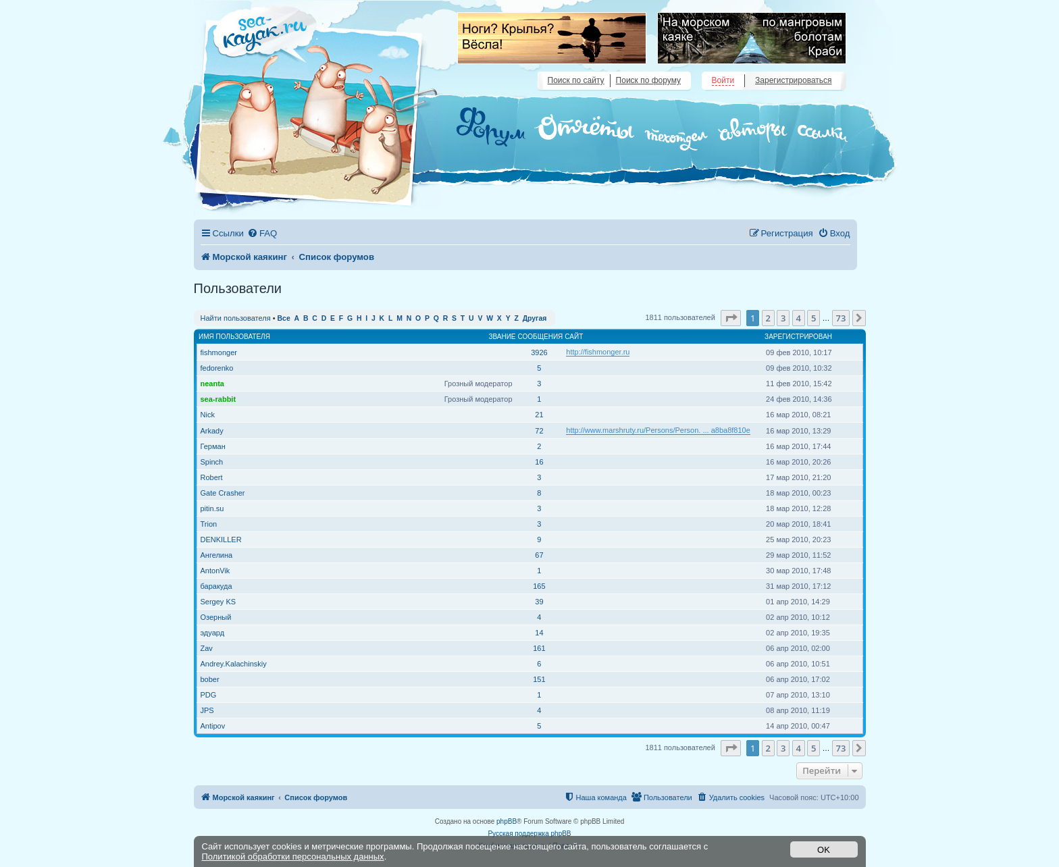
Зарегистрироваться (793, 80)
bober (210, 679)
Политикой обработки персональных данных (293, 856)
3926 (539, 352)
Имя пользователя (234, 336)
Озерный (216, 617)
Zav (207, 648)
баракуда (216, 586)
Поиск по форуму (648, 80)
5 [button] (813, 318)
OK (823, 850)
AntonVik (215, 571)
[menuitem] (262, 233)
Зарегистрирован (798, 336)
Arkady (212, 431)
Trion (209, 524)
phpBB (506, 821)
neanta (212, 383)
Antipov (213, 726)
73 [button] (841, 318)
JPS (207, 710)
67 (539, 555)
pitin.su (212, 508)
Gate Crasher (223, 493)
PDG (209, 695)
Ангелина (217, 555)
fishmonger (219, 352)
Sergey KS (218, 602)
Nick (208, 415)
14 (539, 633)
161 (539, 648)
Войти (723, 80)
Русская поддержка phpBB (529, 833)
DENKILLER (221, 539)
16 (539, 462)
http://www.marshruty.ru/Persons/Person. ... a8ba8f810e (658, 430)
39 (539, 602)
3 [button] (783, 318)
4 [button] (798, 318)
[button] (731, 318)
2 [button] (768, 318)
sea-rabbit (218, 399)
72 (539, 431)
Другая (535, 318)
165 (539, 586)
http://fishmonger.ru (597, 352)
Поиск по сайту (576, 80)
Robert (212, 477)
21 (539, 415)
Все (284, 318)
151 (539, 679)
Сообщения (540, 336)
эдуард (213, 633)
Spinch (212, 462)
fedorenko (217, 368)
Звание (501, 336)
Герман (213, 446)
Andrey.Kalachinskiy (234, 664)
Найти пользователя (236, 318)
